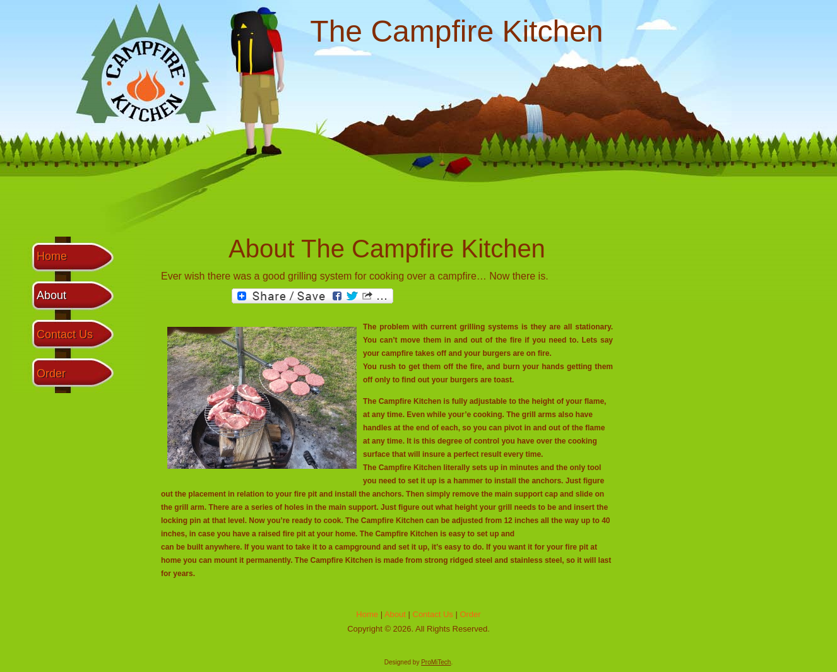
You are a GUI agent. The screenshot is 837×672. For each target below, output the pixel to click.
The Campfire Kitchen (456, 31)
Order (51, 373)
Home (52, 256)
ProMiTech (436, 662)
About (51, 295)
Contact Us (65, 334)
